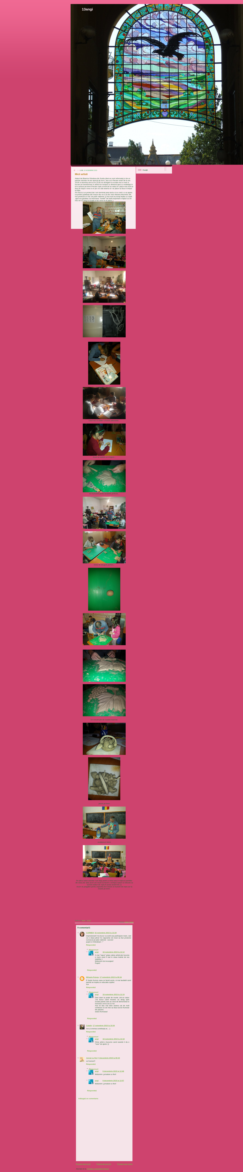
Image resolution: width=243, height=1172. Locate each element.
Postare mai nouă (83, 1164)
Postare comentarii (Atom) (98, 1169)
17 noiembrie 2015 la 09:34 (111, 977)
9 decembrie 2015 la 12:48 (113, 1071)
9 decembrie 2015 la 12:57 (113, 1081)
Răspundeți (91, 945)
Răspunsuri (93, 950)
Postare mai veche (124, 1164)
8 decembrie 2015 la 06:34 (109, 1058)
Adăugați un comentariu (88, 1099)
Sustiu (131, 922)
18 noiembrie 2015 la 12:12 (114, 952)
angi (97, 952)
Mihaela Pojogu (92, 977)
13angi (87, 9)
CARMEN (90, 933)
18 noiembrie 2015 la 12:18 (114, 1039)
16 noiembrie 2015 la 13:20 (106, 933)
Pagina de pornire (103, 1164)
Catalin (89, 1026)
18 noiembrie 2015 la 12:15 (114, 994)
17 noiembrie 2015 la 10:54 (104, 1026)
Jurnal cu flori (92, 1058)
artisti (126, 922)
